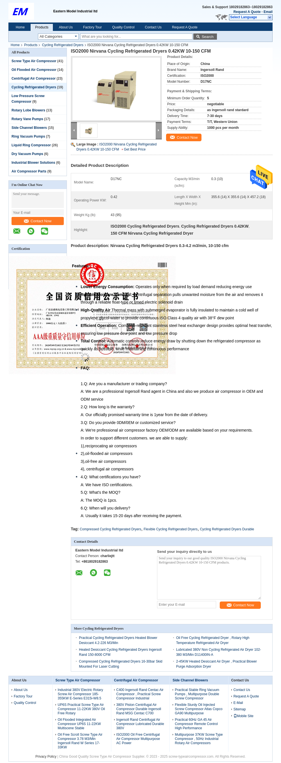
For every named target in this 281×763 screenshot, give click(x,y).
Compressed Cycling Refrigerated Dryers (110, 529)
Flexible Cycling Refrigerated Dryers (171, 529)
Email (268, 12)
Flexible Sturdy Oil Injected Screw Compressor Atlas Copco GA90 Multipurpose (198, 709)
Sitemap (240, 709)
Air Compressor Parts (29, 171)
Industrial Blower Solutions (33, 163)
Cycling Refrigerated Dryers (62, 45)
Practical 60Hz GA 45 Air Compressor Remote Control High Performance (196, 724)
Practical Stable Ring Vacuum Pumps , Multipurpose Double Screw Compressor (197, 694)
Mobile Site (243, 716)
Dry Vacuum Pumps (27, 154)
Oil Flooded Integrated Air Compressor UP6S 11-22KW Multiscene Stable (79, 724)
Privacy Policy (45, 756)
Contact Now (37, 221)
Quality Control (123, 27)
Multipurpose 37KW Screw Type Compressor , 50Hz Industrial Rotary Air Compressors (199, 739)
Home (20, 27)
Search (208, 37)
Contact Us (153, 27)
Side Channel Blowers (29, 128)
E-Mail (238, 703)
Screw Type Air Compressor (34, 61)
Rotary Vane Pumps (27, 119)
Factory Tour (92, 27)
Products (41, 27)
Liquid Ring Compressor (31, 145)
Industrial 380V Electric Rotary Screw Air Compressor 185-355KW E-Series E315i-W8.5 (80, 694)
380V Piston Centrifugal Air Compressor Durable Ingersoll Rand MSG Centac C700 (138, 709)
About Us (65, 27)
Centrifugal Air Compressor (34, 78)
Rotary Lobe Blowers (28, 110)
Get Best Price (135, 149)
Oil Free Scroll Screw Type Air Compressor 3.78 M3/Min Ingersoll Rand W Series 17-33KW (80, 741)
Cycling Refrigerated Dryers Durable (227, 529)
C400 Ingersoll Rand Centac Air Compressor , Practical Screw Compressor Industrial (140, 694)
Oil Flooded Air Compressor (34, 70)
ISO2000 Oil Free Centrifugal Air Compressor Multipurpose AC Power (138, 739)
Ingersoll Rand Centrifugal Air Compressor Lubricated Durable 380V (140, 724)
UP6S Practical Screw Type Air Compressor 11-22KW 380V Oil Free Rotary (81, 709)
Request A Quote (247, 12)
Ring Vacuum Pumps (28, 136)
